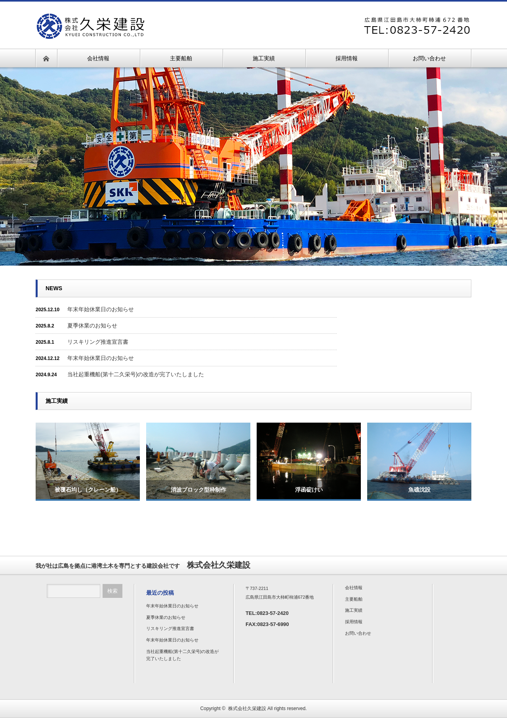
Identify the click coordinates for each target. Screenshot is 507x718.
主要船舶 (353, 599)
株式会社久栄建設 (247, 708)
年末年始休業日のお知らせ (100, 309)
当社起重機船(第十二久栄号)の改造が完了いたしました (135, 374)
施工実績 (353, 610)
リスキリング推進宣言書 (97, 342)
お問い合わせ (358, 633)
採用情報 (353, 621)
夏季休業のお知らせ (92, 325)
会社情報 (353, 587)
